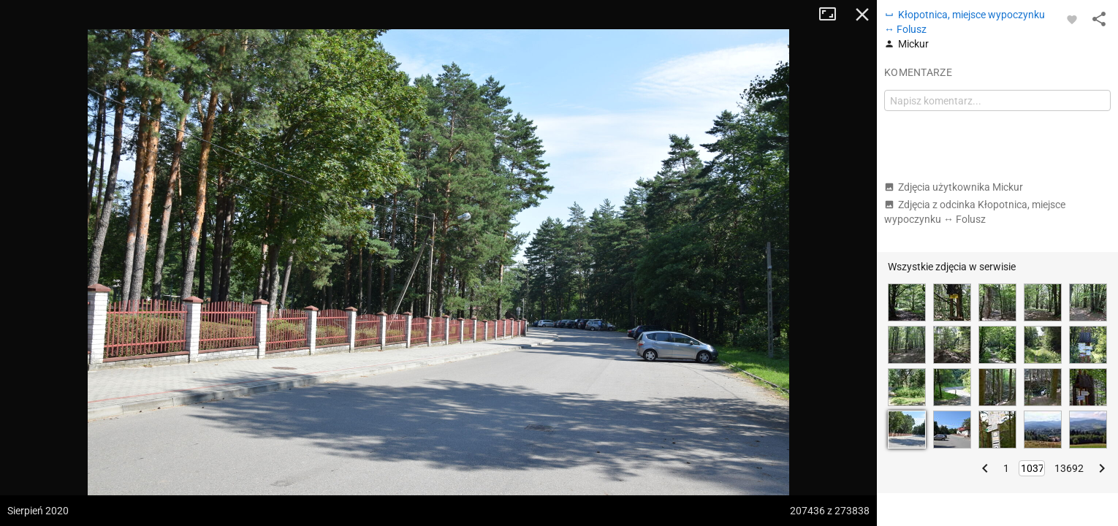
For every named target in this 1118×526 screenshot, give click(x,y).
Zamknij (862, 14)
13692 (1069, 468)
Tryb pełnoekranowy (833, 14)
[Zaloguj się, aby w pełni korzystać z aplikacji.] (1072, 19)
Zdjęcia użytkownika (953, 187)
